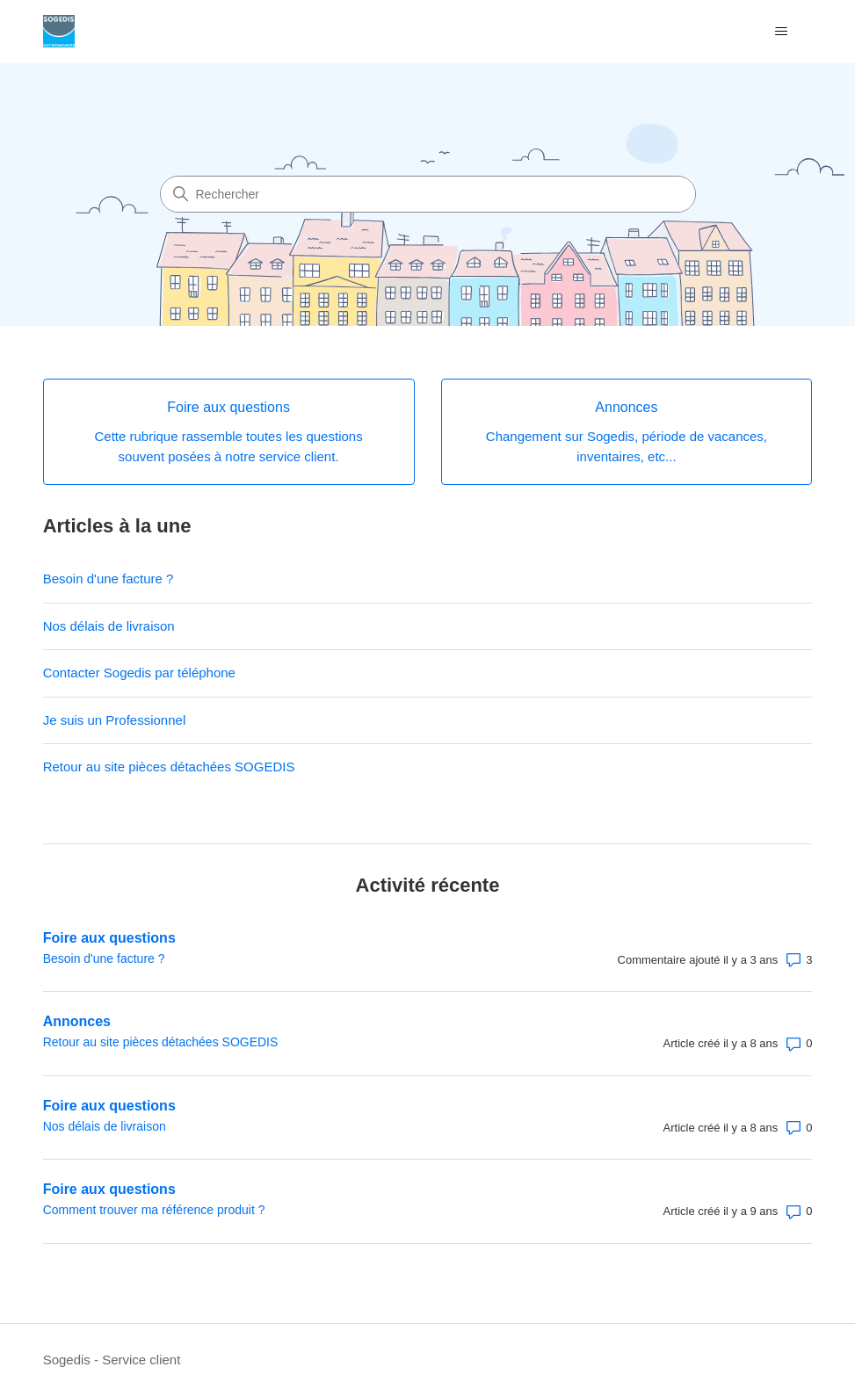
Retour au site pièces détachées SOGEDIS (169, 766)
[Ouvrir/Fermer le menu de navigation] (781, 32)
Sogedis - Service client (112, 1359)
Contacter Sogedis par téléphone (139, 672)
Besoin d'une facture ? (108, 578)
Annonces (77, 1021)
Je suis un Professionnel (114, 719)
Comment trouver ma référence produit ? (154, 1210)
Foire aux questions (109, 937)
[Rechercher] (428, 194)
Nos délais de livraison (109, 625)
